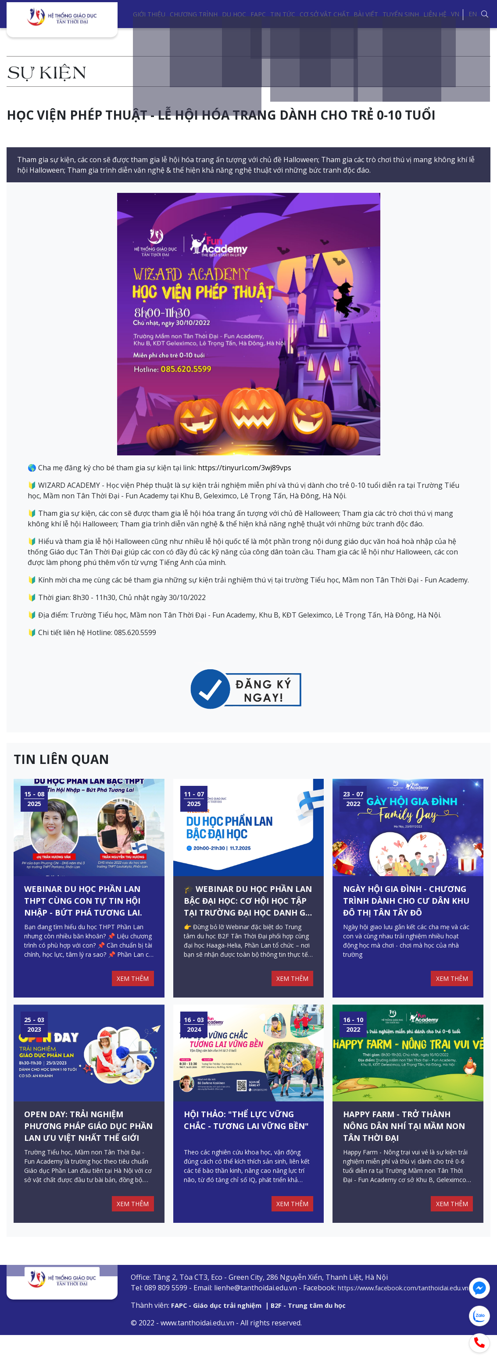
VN (455, 14)
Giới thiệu (149, 14)
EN (472, 14)
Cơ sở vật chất (325, 14)
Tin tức (282, 14)
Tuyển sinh (401, 14)
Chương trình (194, 14)
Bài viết (366, 14)
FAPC (258, 14)
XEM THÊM (131, 991)
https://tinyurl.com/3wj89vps (244, 467)
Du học (234, 14)
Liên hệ (435, 14)
